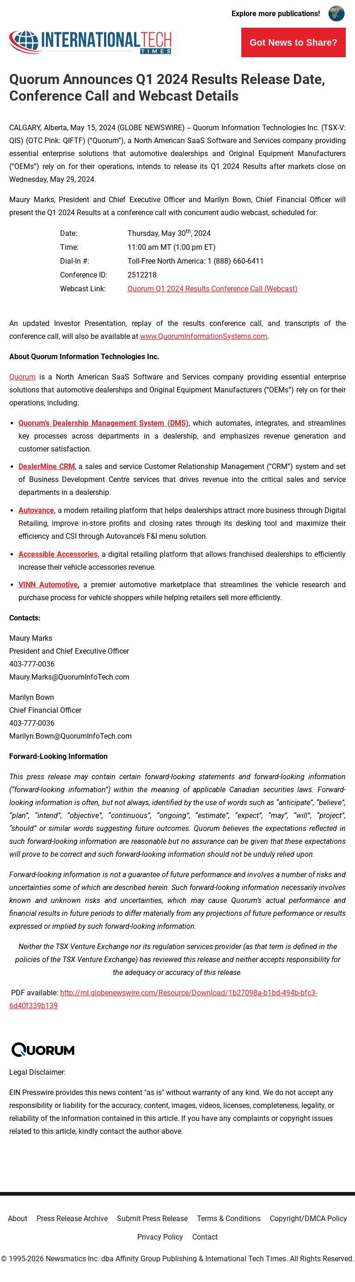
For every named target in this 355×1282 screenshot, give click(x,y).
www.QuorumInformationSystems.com (203, 336)
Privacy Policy (160, 1237)
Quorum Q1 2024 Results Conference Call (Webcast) (213, 288)
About (17, 1218)
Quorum (22, 377)
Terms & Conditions (229, 1218)
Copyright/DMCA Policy (308, 1218)
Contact (205, 1237)
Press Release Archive (72, 1218)
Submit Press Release (152, 1218)
